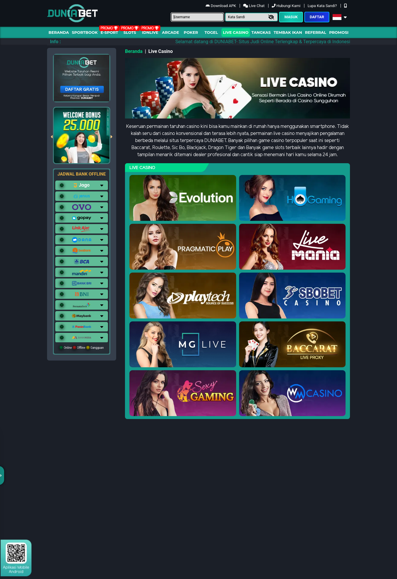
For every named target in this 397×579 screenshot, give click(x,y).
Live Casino (235, 32)
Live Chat (254, 6)
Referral (315, 32)
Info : (55, 41)
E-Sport (109, 32)
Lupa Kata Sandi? (323, 6)
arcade (170, 32)
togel (211, 32)
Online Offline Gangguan (81, 347)
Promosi (338, 32)
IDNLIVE (150, 32)
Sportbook (85, 32)
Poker (191, 32)
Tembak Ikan (288, 32)
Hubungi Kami (286, 6)
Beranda (59, 32)
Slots (130, 32)
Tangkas (261, 32)
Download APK (221, 6)
